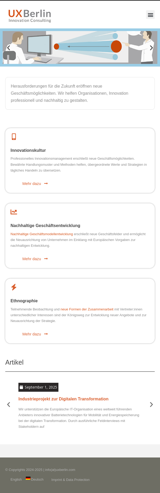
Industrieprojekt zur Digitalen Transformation (63, 399)
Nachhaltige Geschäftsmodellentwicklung (42, 234)
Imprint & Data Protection (70, 480)
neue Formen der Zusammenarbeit (87, 309)
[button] (150, 14)
